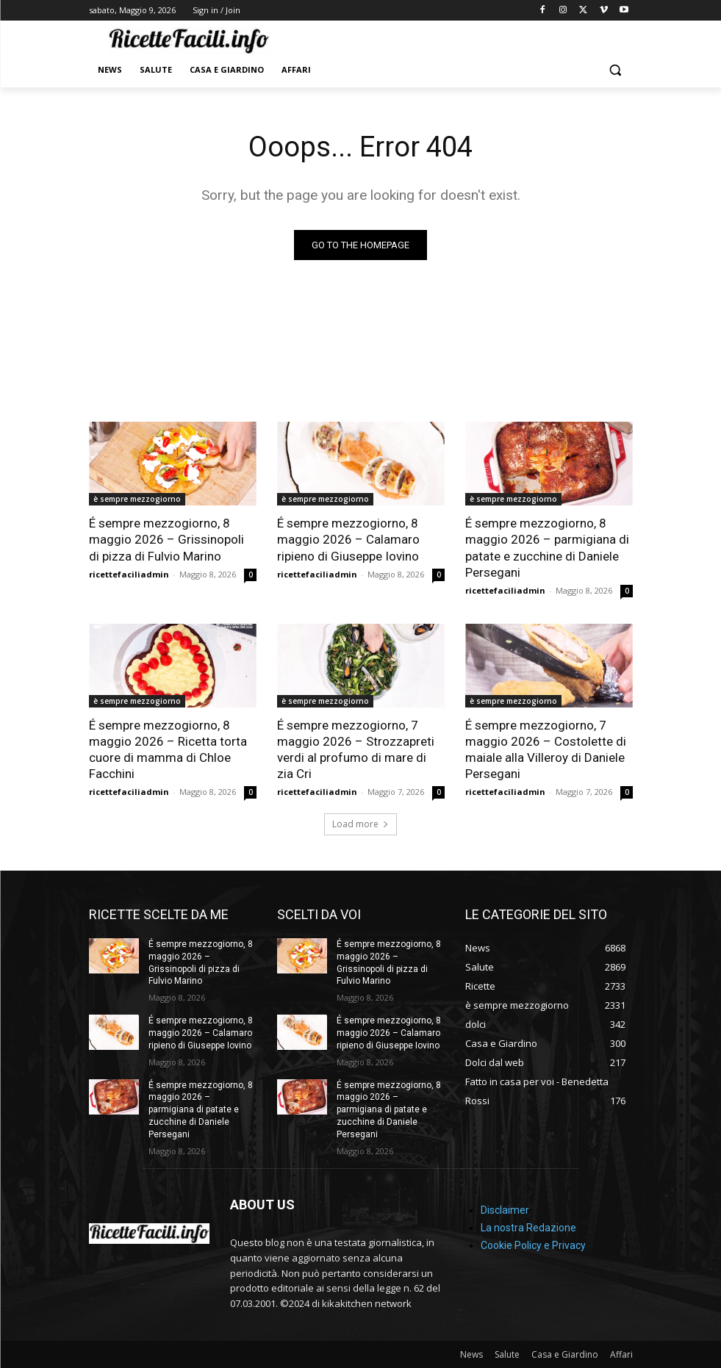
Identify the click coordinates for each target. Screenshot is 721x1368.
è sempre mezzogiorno (137, 499)
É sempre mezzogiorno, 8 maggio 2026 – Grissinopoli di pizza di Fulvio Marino (166, 539)
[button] (615, 70)
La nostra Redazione (528, 1228)
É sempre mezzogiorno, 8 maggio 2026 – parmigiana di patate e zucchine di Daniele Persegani (547, 547)
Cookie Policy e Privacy (533, 1245)
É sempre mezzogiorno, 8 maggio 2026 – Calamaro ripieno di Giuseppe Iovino (348, 539)
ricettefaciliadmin (129, 574)
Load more (360, 824)
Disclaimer (505, 1210)
